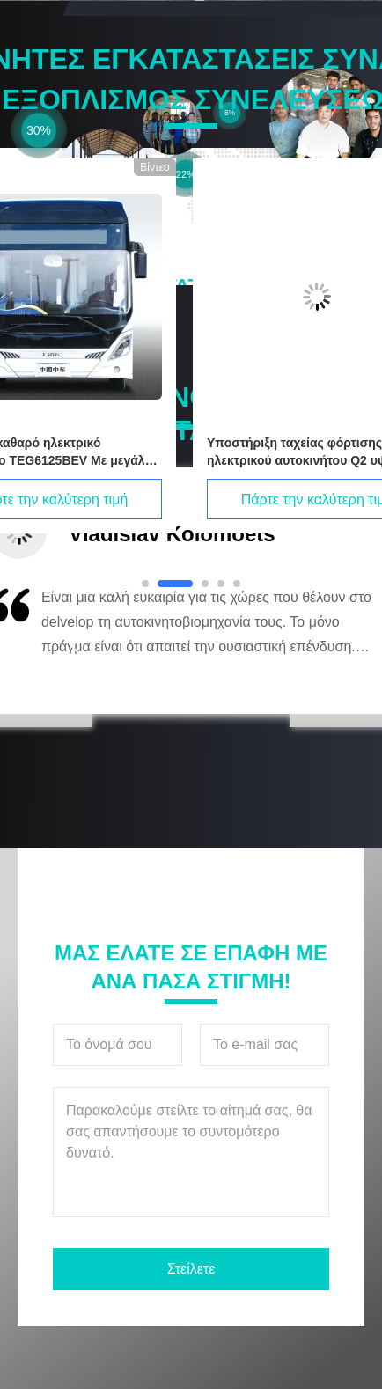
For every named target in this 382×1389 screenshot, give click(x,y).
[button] (74, 646)
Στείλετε (191, 1268)
